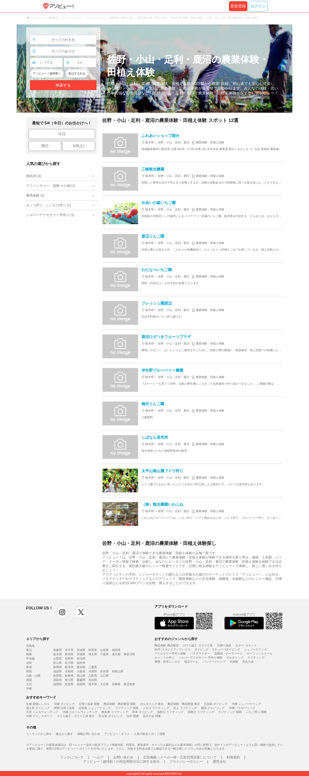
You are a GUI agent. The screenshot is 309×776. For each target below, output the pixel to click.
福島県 (116, 650)
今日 (62, 134)
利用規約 (233, 757)
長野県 (69, 658)
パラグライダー (200, 653)
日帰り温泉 (224, 645)
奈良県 (104, 671)
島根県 (69, 675)
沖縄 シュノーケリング (246, 704)
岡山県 (81, 675)
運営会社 (219, 761)
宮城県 (81, 650)
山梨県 (57, 658)
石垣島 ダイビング (215, 704)
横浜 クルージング (213, 708)
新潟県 (81, 658)
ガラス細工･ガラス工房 (198, 645)
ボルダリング (234, 657)
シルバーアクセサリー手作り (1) (50, 215)
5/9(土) (79, 146)
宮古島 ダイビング (110, 716)
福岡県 (57, 684)
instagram (62, 612)
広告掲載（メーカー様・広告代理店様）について (180, 757)
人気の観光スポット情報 (149, 734)
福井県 (81, 662)
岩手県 (69, 650)
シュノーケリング (255, 649)
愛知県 (81, 667)
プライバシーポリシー (186, 761)
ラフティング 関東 (127, 708)
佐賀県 (69, 684)
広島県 (92, 675)
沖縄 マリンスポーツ (39, 716)
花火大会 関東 (152, 716)
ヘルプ (98, 757)
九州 (29, 684)
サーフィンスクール (259, 653)
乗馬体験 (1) (35, 195)
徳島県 (57, 680)
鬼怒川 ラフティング (170, 712)
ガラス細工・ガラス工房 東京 (76, 716)
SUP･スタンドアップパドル (172, 649)
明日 (45, 146)
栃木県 (57, 654)
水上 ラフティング (185, 708)
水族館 (234, 661)
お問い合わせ (123, 757)
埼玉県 (92, 654)
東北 (29, 650)
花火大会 (248, 661)
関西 (29, 671)
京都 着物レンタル (38, 704)
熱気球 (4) (33, 176)
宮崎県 (116, 684)
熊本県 (92, 684)
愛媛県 (81, 680)
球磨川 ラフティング (201, 712)
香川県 (69, 680)
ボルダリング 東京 (152, 704)
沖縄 (29, 688)
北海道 (30, 645)
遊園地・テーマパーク (228, 653)
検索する (63, 85)
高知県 (92, 680)
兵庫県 (92, 671)
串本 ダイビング (142, 712)
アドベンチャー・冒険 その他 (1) (50, 186)
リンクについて (71, 757)
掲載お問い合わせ (88, 734)
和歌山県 (117, 671)
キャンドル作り (164, 657)
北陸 (29, 662)
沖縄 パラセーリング (242, 708)
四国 (29, 680)
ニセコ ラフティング (156, 708)
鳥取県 (57, 675)
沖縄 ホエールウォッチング (80, 712)
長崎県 (81, 684)
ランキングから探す (39, 734)
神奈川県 (129, 654)
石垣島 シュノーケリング (95, 708)
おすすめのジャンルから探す (176, 639)
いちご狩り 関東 (256, 712)
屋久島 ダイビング (38, 708)
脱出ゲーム (191, 661)
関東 (29, 654)
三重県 (92, 667)
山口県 (104, 675)
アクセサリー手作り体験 (170, 653)
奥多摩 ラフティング (114, 712)
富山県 (57, 662)
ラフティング (256, 657)
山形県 (104, 650)
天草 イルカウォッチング (42, 712)
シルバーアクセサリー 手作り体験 (200, 657)
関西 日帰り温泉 (64, 708)
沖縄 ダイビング (64, 704)
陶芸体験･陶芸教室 (166, 645)
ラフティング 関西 (230, 712)
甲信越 (30, 658)
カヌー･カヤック (246, 645)
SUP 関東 (132, 716)
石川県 (69, 662)
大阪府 (81, 671)
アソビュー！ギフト (117, 734)
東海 (29, 667)
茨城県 (81, 654)
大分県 (104, 684)
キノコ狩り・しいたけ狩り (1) (48, 205)
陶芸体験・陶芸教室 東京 (184, 704)
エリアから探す (37, 639)
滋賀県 (57, 671)
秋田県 (92, 650)
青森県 (57, 650)
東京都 (116, 654)
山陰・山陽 (33, 675)
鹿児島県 (129, 684)
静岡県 (57, 667)
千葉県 (104, 654)
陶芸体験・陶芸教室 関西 (120, 704)
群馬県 (69, 654)
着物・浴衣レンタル (167, 661)
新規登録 (238, 6)
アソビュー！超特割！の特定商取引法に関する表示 (121, 761)
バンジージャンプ (214, 661)
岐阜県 (69, 667)
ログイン (258, 6)
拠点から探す (64, 734)
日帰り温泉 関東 (89, 704)
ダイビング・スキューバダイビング (217, 649)
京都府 (69, 671)
